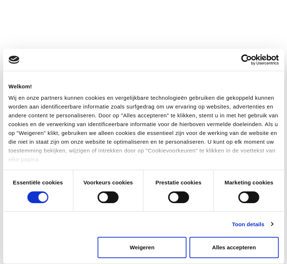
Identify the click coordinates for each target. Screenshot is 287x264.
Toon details (248, 224)
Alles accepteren (234, 247)
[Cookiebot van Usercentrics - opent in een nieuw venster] (246, 59)
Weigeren (142, 247)
